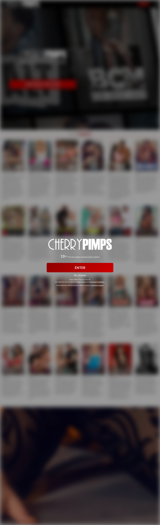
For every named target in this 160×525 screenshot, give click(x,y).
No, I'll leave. (80, 275)
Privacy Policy (81, 282)
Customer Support (96, 285)
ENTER (80, 267)
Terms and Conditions (96, 282)
